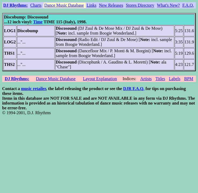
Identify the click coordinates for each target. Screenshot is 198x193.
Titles (160, 78)
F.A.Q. (188, 5)
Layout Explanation (100, 78)
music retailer (33, 88)
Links (91, 5)
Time (37, 22)
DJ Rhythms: (15, 5)
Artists (146, 78)
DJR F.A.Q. (133, 88)
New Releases (111, 5)
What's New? (168, 5)
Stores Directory (140, 5)
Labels (175, 78)
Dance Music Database (64, 5)
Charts (36, 5)
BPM (188, 78)
